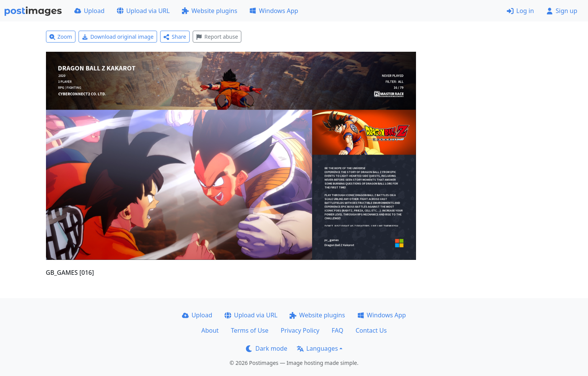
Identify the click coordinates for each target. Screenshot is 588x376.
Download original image (118, 36)
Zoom (60, 36)
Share (175, 36)
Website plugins (209, 11)
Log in (520, 11)
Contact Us (371, 330)
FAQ (337, 330)
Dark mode (266, 348)
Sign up (561, 11)
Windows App (273, 11)
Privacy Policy (300, 330)
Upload (89, 11)
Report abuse (217, 36)
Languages (317, 348)
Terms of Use (250, 330)
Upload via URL (143, 11)
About (209, 330)
